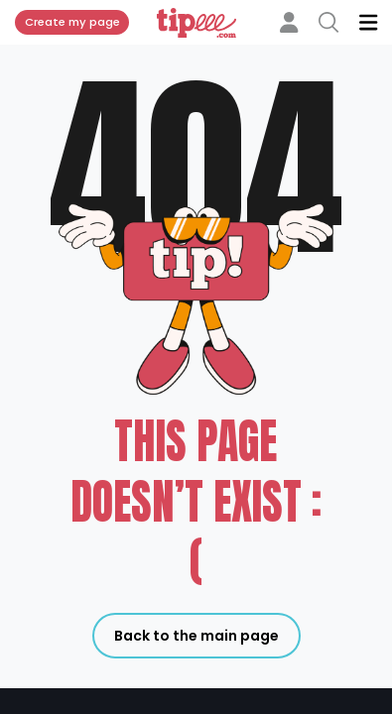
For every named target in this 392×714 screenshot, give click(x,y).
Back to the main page (196, 636)
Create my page (72, 22)
